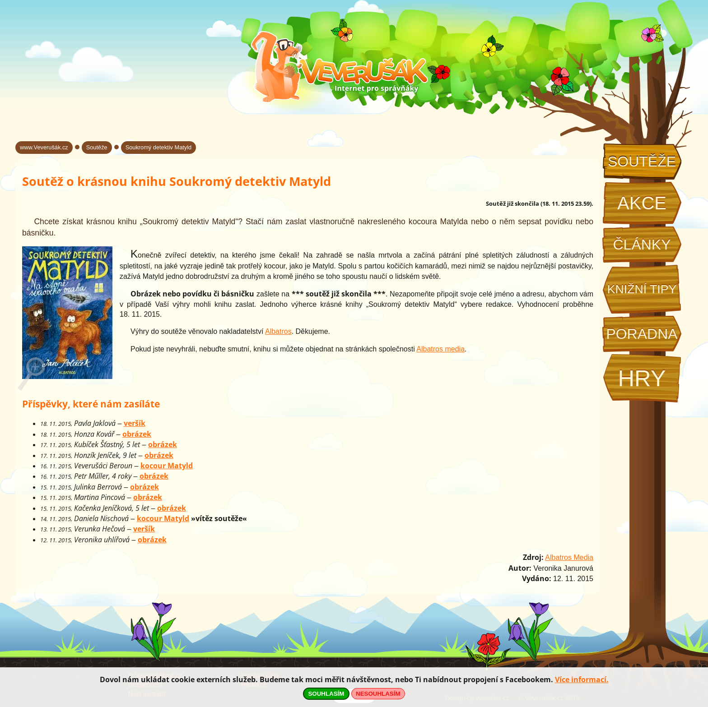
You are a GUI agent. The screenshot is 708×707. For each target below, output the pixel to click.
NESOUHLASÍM (378, 693)
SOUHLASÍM (326, 693)
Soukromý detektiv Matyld (159, 147)
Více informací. (582, 679)
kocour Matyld (166, 466)
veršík (134, 423)
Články (642, 244)
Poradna (641, 334)
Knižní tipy (642, 289)
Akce (641, 203)
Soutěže (642, 161)
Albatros (278, 331)
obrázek (136, 434)
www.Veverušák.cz (44, 147)
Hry (642, 378)
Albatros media (440, 349)
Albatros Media (569, 557)
